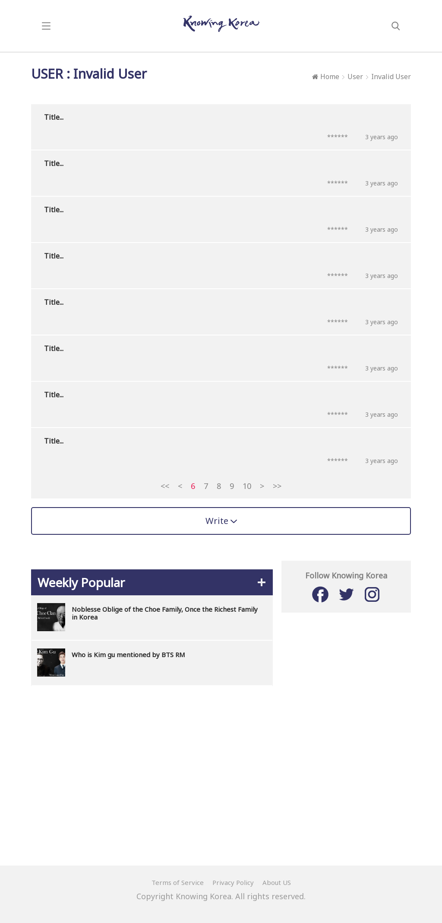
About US (276, 882)
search (396, 26)
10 (247, 486)
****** (337, 137)
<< (165, 486)
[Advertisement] (221, 755)
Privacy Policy (233, 882)
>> (277, 486)
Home (325, 76)
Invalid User (391, 76)
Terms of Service (178, 882)
